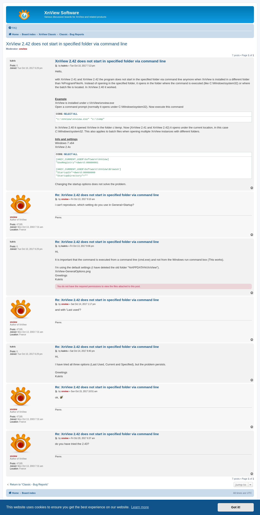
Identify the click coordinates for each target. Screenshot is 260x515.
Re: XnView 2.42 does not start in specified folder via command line (107, 195)
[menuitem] (12, 27)
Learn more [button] (140, 507)
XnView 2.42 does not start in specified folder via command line (66, 43)
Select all (71, 114)
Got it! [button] (235, 507)
